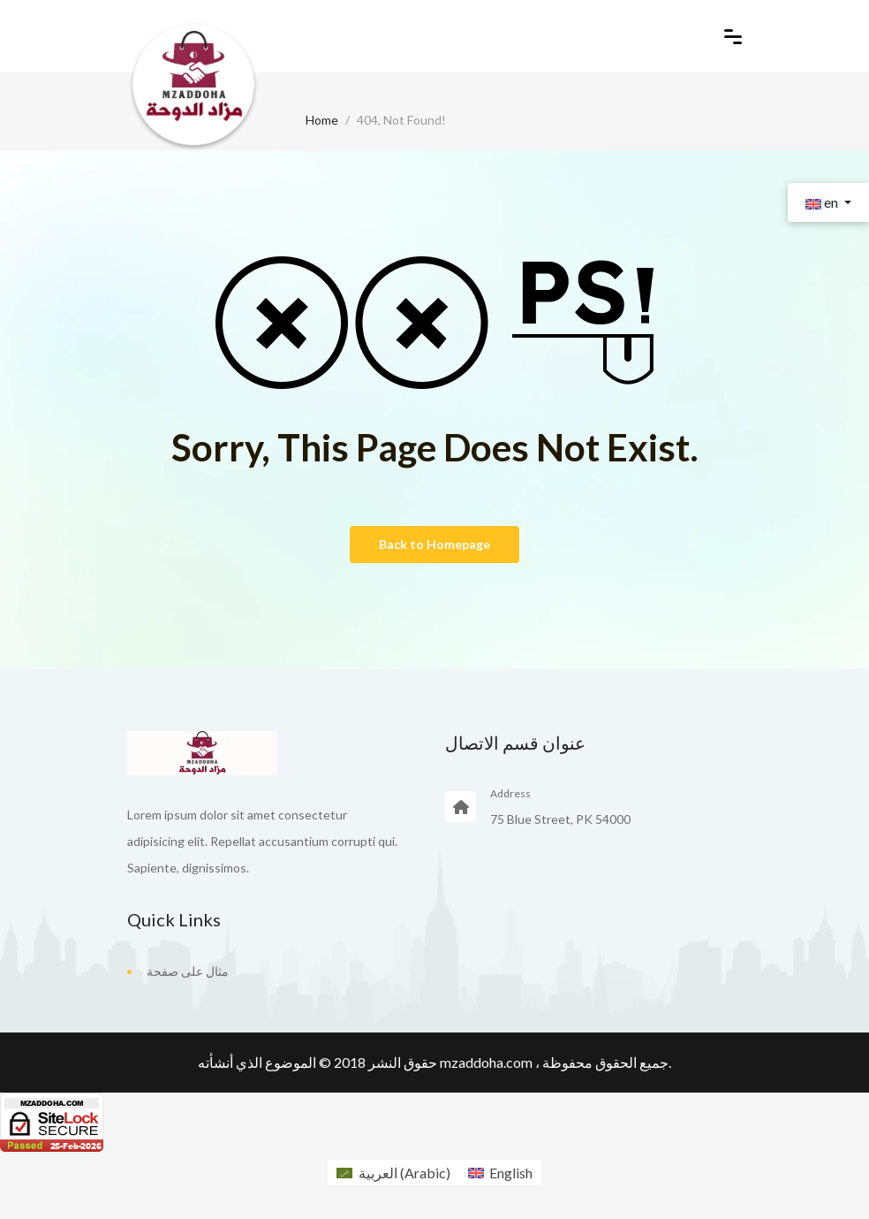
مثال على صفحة (188, 971)
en (823, 202)
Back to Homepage (434, 544)
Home (322, 119)
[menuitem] (393, 1172)
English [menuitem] (511, 1172)
